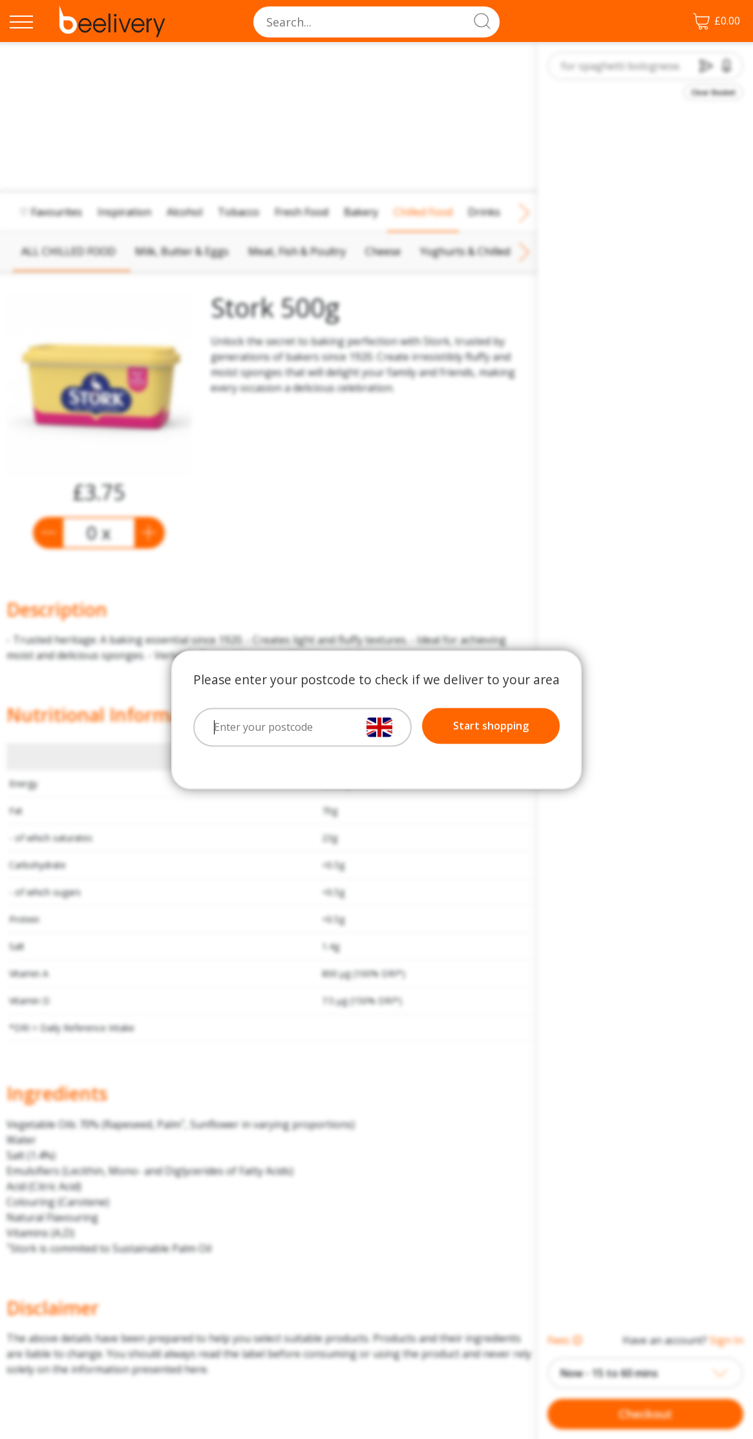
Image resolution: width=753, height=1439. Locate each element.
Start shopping (491, 726)
